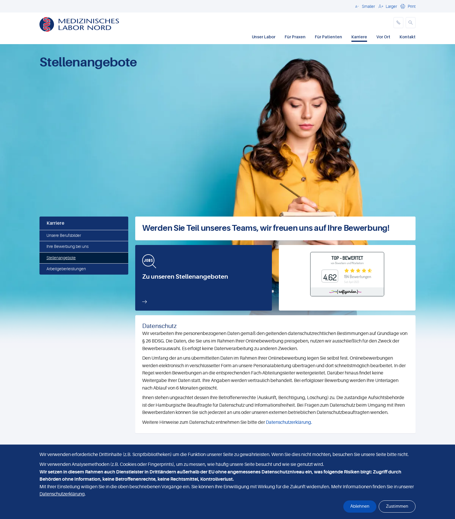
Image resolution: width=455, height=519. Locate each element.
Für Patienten (328, 36)
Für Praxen (295, 36)
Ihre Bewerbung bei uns (67, 246)
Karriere (359, 36)
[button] (364, 6)
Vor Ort (383, 36)
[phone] (398, 22)
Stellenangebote (61, 257)
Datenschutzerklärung (62, 494)
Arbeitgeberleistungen (66, 268)
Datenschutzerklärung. (289, 422)
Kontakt (408, 36)
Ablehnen (359, 506)
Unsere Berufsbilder (63, 235)
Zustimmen (397, 506)
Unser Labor (263, 36)
